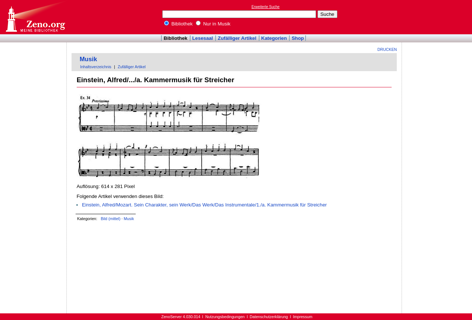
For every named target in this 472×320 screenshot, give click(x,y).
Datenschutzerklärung (269, 316)
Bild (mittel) (110, 218)
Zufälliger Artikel (237, 38)
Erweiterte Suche (265, 7)
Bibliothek (178, 24)
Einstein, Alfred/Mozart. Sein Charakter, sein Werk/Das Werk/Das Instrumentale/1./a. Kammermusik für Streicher (204, 205)
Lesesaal (202, 38)
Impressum (302, 316)
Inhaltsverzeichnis (95, 67)
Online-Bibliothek (35, 17)
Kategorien (274, 38)
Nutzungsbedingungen (225, 316)
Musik (88, 59)
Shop (298, 38)
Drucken (387, 49)
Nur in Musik (213, 24)
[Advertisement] (438, 17)
